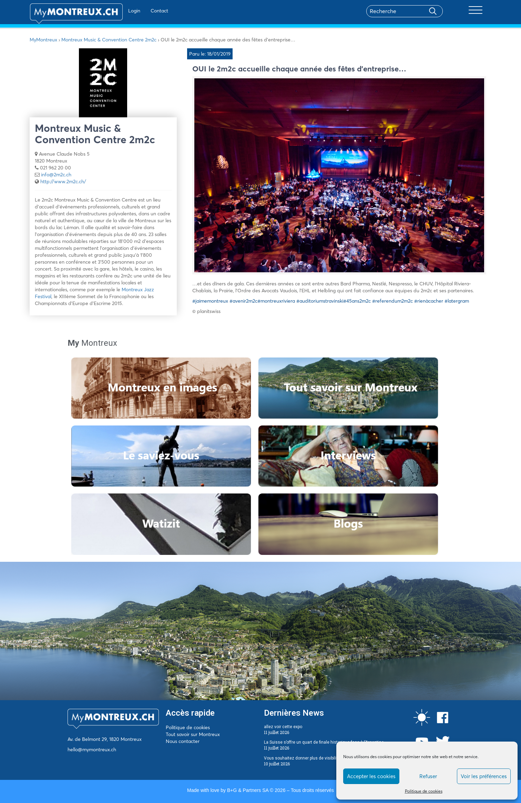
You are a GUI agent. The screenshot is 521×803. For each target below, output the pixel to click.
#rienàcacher (428, 301)
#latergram (457, 301)
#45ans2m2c (357, 301)
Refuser (428, 776)
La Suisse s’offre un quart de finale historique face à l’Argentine (324, 742)
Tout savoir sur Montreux (193, 734)
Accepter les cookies (371, 776)
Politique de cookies (423, 791)
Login (114, 11)
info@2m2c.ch (56, 175)
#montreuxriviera (276, 301)
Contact (139, 11)
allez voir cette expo (283, 726)
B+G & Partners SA (247, 790)
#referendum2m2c (392, 301)
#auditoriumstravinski (319, 301)
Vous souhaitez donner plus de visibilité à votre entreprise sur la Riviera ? (333, 758)
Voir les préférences (484, 776)
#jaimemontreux (210, 301)
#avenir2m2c (243, 301)
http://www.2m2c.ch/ (63, 181)
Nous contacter (183, 741)
